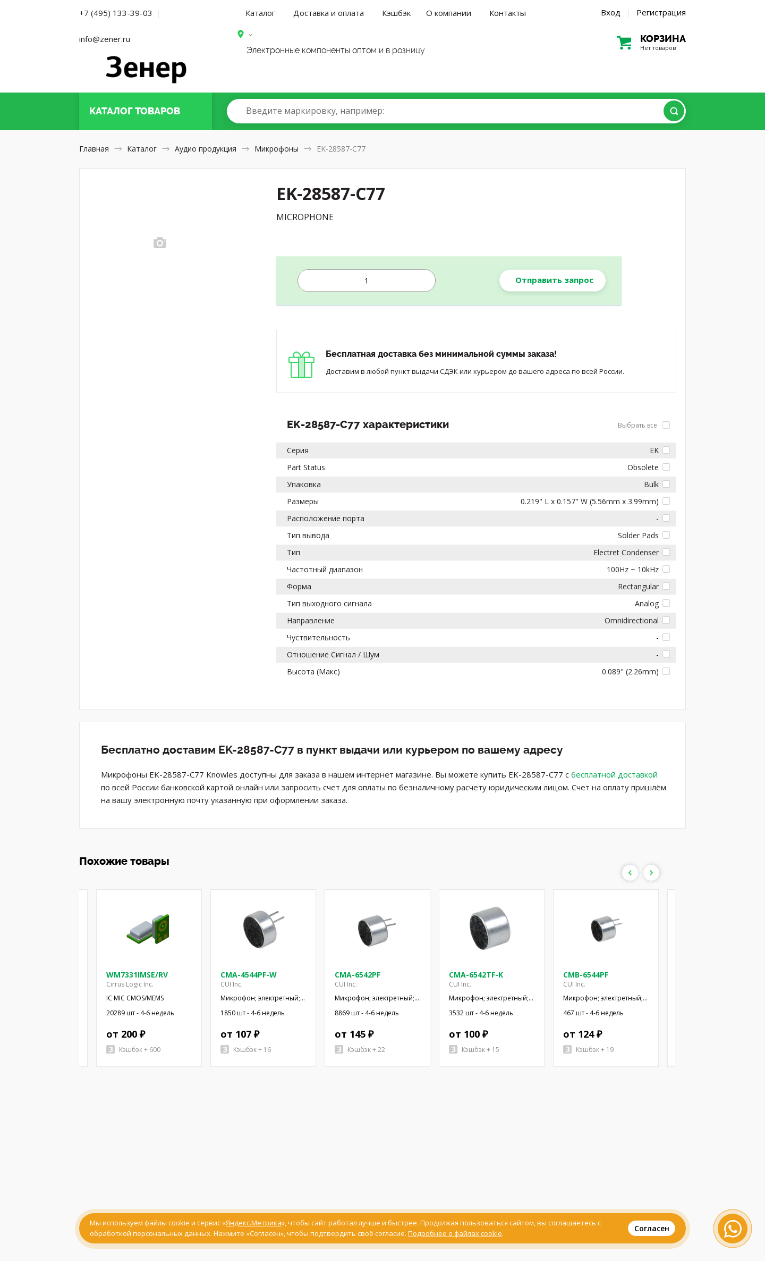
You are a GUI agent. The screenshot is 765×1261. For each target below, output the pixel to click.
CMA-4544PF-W (248, 975)
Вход (610, 12)
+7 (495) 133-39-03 (115, 12)
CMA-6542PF (357, 975)
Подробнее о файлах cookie (455, 1233)
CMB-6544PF (585, 975)
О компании (448, 12)
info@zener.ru (104, 39)
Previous (630, 873)
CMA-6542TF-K (476, 975)
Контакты (507, 12)
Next (651, 873)
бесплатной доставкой (614, 774)
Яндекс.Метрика (254, 1222)
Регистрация (661, 12)
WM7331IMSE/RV (137, 975)
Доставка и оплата (328, 12)
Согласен (651, 1228)
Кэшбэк (396, 12)
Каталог (260, 12)
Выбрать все (644, 425)
